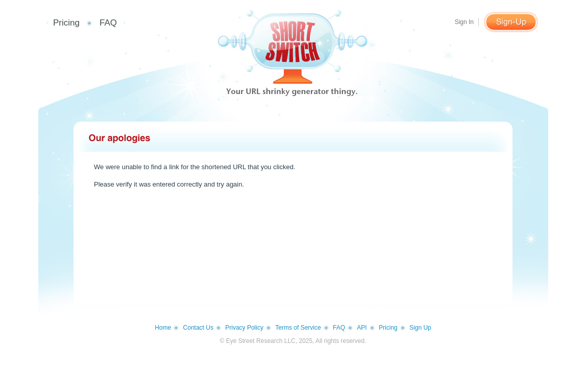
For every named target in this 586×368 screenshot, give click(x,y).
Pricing (66, 23)
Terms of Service (298, 327)
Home (163, 327)
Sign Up (420, 327)
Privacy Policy (244, 327)
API (362, 327)
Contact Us (198, 327)
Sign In (464, 22)
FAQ (108, 23)
